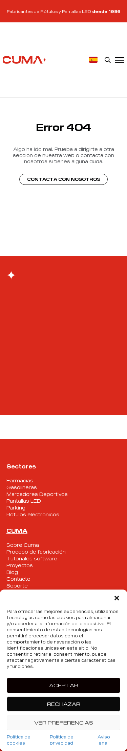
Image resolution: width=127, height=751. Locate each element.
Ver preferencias (63, 722)
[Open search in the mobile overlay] (107, 59)
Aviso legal (104, 739)
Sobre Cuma (22, 545)
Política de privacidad (61, 739)
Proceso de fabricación (36, 551)
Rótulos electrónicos (32, 514)
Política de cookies (18, 739)
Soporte (17, 585)
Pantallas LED (23, 501)
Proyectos (19, 565)
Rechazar (63, 703)
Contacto (18, 579)
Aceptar (63, 685)
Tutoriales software (31, 558)
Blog (12, 572)
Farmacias (19, 480)
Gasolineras (21, 487)
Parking (15, 507)
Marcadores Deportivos (37, 494)
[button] (116, 598)
